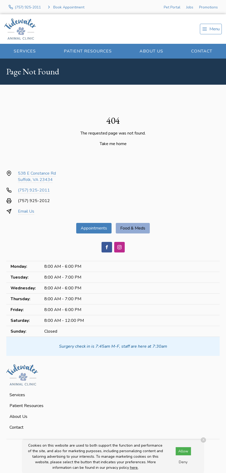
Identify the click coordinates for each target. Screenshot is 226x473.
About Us (151, 51)
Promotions (208, 7)
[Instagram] (119, 247)
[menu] (211, 29)
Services (25, 51)
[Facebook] (107, 247)
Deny (183, 462)
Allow (183, 451)
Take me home (113, 144)
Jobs (189, 7)
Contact (201, 51)
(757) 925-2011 (34, 190)
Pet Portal (172, 7)
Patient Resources (88, 51)
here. (134, 467)
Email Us (26, 211)
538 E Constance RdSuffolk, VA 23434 (37, 176)
